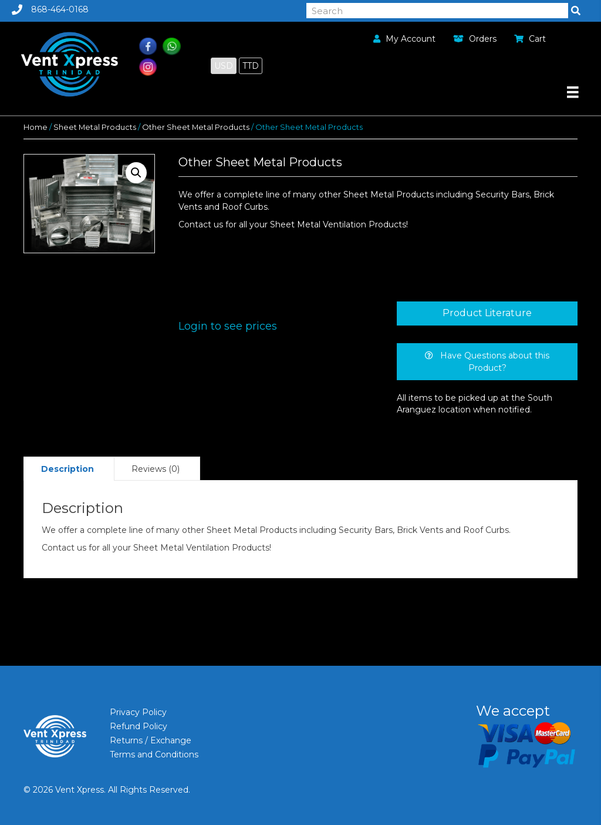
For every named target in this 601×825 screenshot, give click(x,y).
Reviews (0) (155, 469)
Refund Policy (138, 726)
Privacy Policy (138, 712)
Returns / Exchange (150, 740)
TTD (250, 66)
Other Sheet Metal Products (195, 127)
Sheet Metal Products (94, 127)
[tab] (487, 313)
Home (35, 127)
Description (67, 469)
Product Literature (487, 312)
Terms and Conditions (154, 754)
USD (223, 66)
